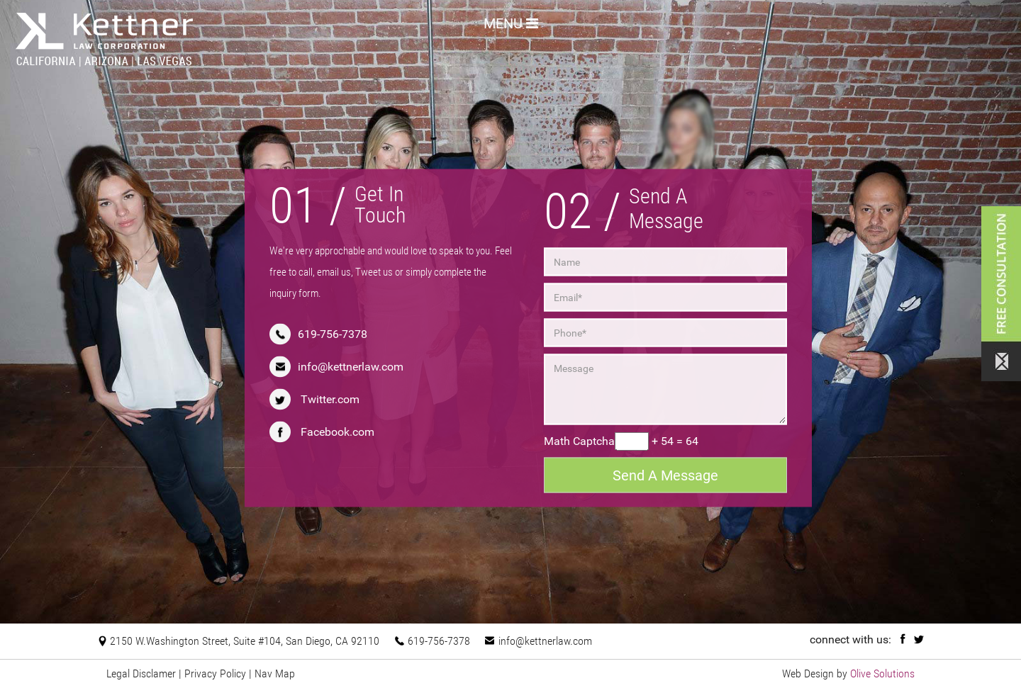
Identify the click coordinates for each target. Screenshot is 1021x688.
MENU (511, 22)
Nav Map (275, 673)
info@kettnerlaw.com (350, 366)
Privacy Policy (215, 673)
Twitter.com (330, 399)
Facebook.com (337, 432)
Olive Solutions (882, 673)
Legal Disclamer (141, 673)
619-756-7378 (332, 334)
